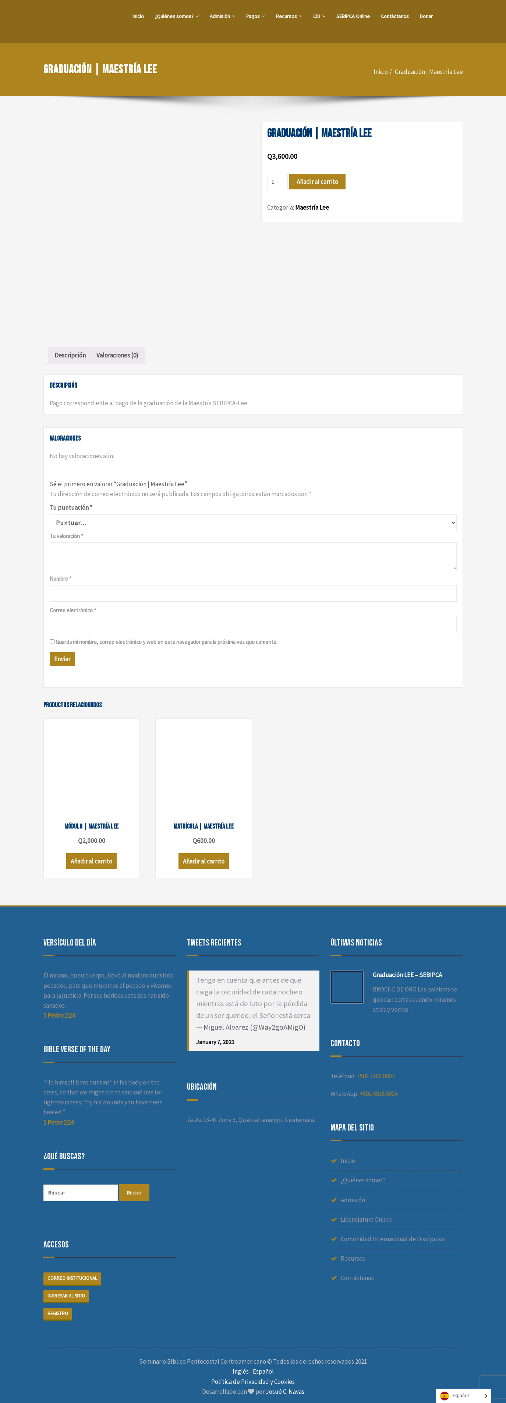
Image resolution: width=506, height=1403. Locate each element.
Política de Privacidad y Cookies (253, 1377)
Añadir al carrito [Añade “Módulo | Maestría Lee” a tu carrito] (89, 857)
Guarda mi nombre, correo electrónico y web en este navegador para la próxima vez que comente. (166, 641)
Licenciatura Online (366, 1215)
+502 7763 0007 (375, 1072)
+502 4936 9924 (378, 1089)
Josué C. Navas (285, 1387)
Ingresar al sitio (66, 1291)
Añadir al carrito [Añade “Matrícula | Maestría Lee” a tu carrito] (198, 857)
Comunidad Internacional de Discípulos (393, 1235)
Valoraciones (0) (117, 355)
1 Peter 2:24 (58, 1118)
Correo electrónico (73, 610)
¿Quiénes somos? (177, 16)
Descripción (70, 355)
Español (263, 1367)
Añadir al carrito (317, 182)
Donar (426, 16)
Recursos (289, 16)
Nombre (60, 578)
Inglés (241, 1367)
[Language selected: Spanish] (463, 1396)
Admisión (222, 16)
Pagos (255, 16)
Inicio (138, 16)
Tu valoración (66, 536)
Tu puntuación (71, 507)
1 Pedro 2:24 (59, 1011)
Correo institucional (72, 1274)
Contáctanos (395, 16)
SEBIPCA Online (353, 16)
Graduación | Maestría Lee (429, 72)
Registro (57, 1309)
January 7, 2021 (215, 1037)
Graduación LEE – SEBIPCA (407, 971)
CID (319, 16)
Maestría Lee (312, 207)
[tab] (70, 355)
